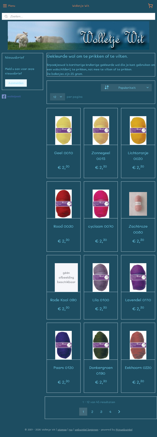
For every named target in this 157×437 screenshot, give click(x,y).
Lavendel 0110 (138, 299)
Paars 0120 (64, 367)
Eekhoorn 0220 (138, 367)
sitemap (62, 429)
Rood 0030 (64, 226)
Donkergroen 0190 (101, 370)
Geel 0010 (63, 152)
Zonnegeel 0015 (101, 155)
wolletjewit (11, 96)
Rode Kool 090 (63, 299)
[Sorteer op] (126, 87)
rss (71, 429)
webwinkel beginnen (86, 429)
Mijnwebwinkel (124, 429)
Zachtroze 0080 (138, 229)
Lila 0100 (101, 299)
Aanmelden (16, 83)
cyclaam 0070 (101, 226)
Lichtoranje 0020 (138, 155)
